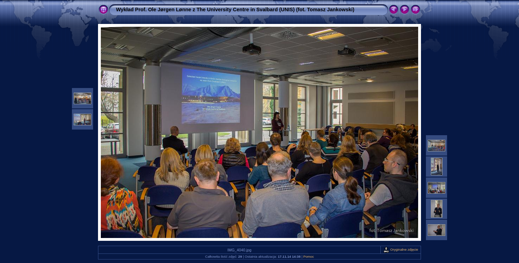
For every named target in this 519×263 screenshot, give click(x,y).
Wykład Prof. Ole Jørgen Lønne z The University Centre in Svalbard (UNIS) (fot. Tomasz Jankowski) (235, 9)
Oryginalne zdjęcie (400, 249)
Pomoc (308, 256)
